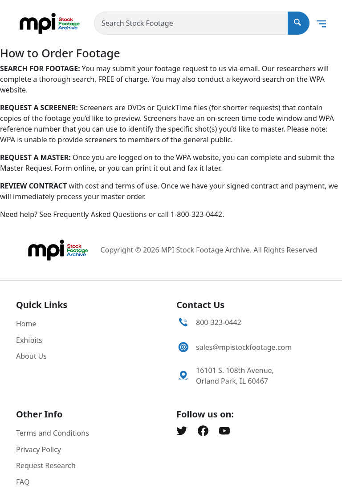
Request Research (46, 465)
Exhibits (29, 340)
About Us (31, 356)
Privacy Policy (38, 449)
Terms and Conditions (52, 433)
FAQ (22, 482)
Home (26, 324)
